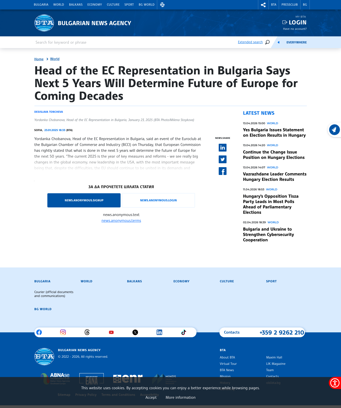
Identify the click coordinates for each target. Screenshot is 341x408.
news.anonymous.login (158, 200)
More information (180, 397)
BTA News (227, 370)
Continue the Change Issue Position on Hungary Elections (274, 154)
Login (298, 22)
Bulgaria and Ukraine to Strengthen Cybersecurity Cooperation (268, 234)
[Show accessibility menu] (335, 383)
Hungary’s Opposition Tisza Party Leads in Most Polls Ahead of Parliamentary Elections (271, 204)
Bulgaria (41, 5)
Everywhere (297, 42)
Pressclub (289, 5)
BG (305, 5)
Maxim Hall (274, 357)
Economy (94, 5)
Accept (151, 397)
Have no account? (295, 29)
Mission (225, 376)
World (58, 5)
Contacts (272, 376)
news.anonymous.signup (84, 200)
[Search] (267, 42)
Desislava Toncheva (48, 111)
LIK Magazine (276, 364)
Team (270, 370)
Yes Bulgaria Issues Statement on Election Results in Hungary (274, 132)
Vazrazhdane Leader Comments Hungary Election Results (275, 176)
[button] (162, 5)
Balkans (76, 5)
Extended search (250, 42)
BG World (147, 5)
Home (39, 59)
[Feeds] (278, 42)
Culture (113, 5)
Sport (129, 5)
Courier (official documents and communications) (53, 294)
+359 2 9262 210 (282, 332)
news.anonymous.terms (121, 220)
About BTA (227, 357)
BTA (274, 5)
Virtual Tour (228, 364)
